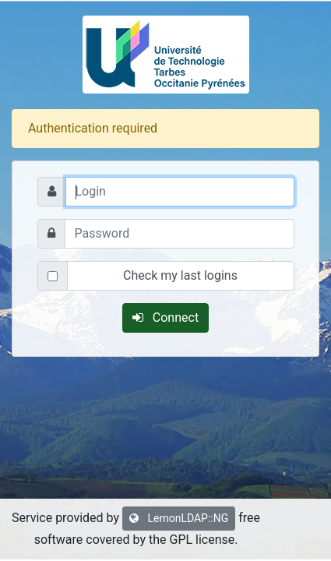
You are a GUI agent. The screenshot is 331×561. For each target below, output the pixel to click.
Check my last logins (180, 275)
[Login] (179, 191)
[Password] (179, 234)
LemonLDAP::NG (178, 518)
